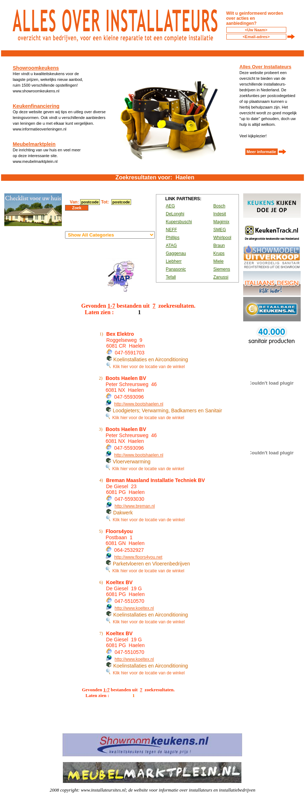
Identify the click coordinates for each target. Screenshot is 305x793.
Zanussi (220, 277)
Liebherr (174, 261)
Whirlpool (222, 237)
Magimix (221, 221)
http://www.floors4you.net (138, 557)
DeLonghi (175, 213)
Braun (219, 245)
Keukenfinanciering (36, 106)
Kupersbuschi (179, 221)
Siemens (221, 269)
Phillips (173, 237)
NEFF (171, 229)
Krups (219, 253)
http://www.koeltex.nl (134, 608)
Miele (218, 261)
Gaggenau (176, 253)
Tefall (171, 277)
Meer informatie (261, 152)
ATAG (171, 245)
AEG (170, 205)
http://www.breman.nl (135, 506)
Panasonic (176, 269)
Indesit (219, 213)
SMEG (219, 229)
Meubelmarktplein (34, 144)
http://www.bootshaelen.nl (138, 404)
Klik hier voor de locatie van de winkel (145, 366)
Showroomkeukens (36, 68)
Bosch (219, 205)
